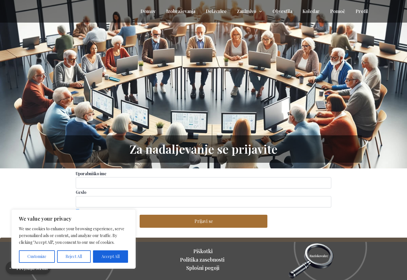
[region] (73, 239)
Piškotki (203, 251)
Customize (36, 256)
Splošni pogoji (203, 267)
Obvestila (287, 11)
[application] (265, 11)
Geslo (81, 192)
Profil (362, 11)
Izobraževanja (189, 11)
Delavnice (223, 11)
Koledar (314, 11)
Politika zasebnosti (203, 259)
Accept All (110, 256)
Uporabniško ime (91, 173)
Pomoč (339, 11)
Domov (158, 11)
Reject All (74, 256)
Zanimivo (255, 11)
